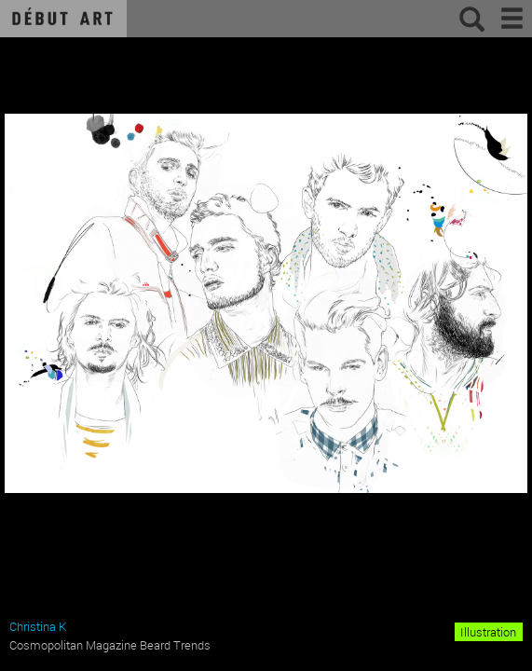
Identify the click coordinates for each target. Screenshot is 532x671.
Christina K (37, 626)
